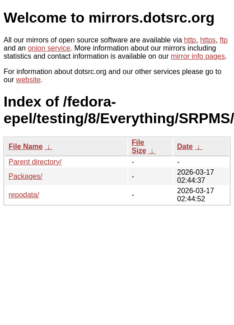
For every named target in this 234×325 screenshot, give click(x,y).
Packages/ (25, 176)
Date (185, 146)
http (190, 40)
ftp (224, 40)
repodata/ (24, 195)
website (28, 80)
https (208, 40)
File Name (26, 146)
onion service (49, 48)
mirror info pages (198, 56)
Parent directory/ (35, 162)
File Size (139, 146)
